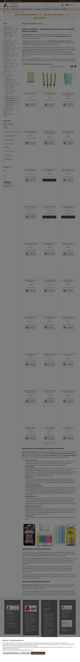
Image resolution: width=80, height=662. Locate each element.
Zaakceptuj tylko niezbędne (11, 653)
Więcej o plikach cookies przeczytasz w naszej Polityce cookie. (17, 650)
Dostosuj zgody (25, 653)
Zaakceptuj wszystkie (38, 653)
